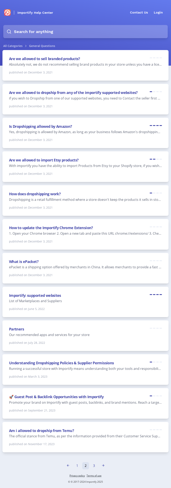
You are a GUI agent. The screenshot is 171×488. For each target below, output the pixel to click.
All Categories (13, 46)
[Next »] (103, 465)
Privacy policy (77, 475)
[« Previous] (68, 465)
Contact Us (139, 12)
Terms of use (94, 475)
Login (158, 12)
